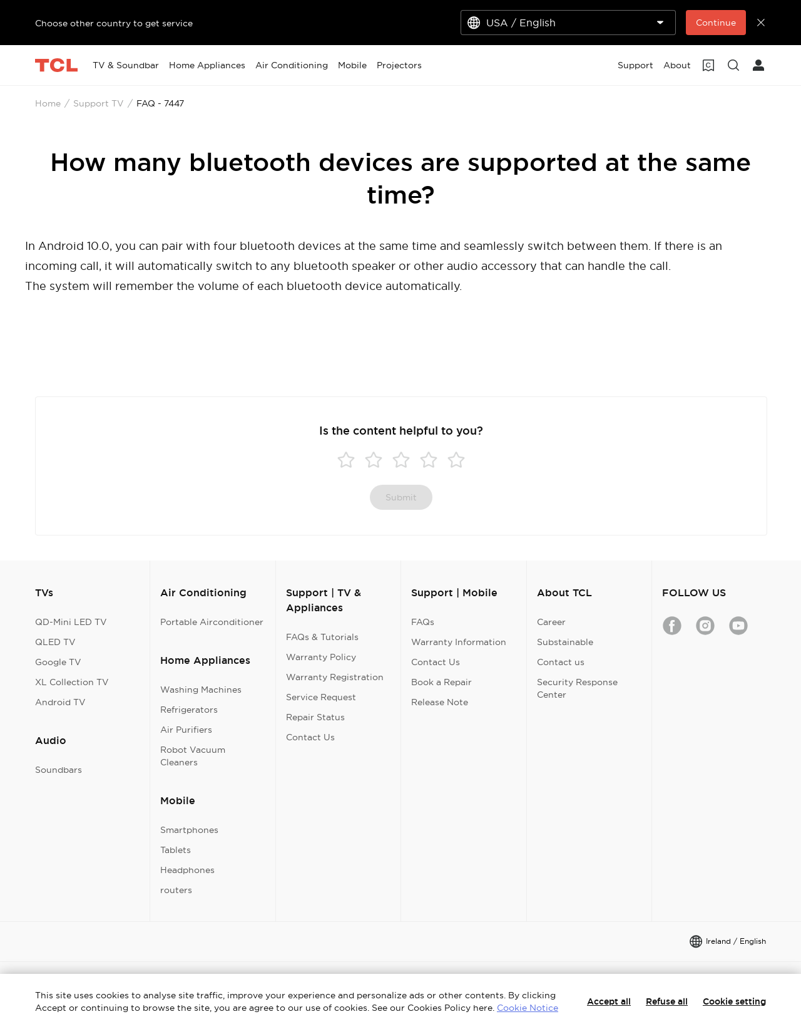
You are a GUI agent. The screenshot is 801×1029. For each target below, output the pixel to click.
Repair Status (315, 717)
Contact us (560, 662)
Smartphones (189, 829)
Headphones (187, 870)
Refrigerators (189, 709)
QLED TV (55, 642)
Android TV (60, 702)
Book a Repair (441, 682)
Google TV (58, 662)
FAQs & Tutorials (322, 637)
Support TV (98, 103)
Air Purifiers (186, 729)
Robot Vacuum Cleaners (192, 756)
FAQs (422, 622)
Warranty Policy (321, 657)
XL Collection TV (72, 682)
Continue (716, 22)
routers (176, 890)
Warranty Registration (335, 677)
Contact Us (310, 737)
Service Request (321, 697)
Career (551, 622)
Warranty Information (458, 642)
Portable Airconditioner (211, 622)
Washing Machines (201, 689)
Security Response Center (577, 688)
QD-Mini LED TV (71, 622)
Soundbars (58, 769)
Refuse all (667, 1001)
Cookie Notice (527, 1007)
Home (48, 103)
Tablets (175, 850)
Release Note (439, 702)
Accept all (609, 1001)
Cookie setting (734, 1001)
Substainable (565, 642)
